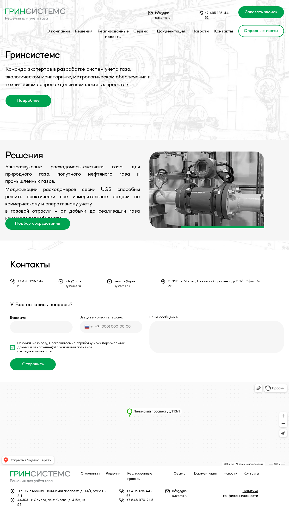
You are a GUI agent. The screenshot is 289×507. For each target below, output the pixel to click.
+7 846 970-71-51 (140, 500)
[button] (261, 12)
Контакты (223, 31)
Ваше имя (18, 317)
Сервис (140, 31)
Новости (200, 31)
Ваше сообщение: (163, 317)
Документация (170, 31)
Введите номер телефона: (101, 317)
